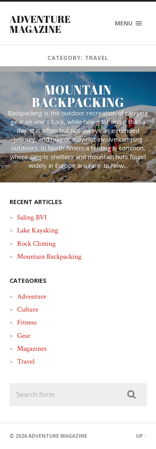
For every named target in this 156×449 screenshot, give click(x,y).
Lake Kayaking (37, 230)
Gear (23, 335)
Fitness (27, 322)
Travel (26, 361)
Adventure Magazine (40, 24)
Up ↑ (141, 435)
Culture (27, 309)
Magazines (32, 348)
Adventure (31, 296)
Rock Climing (36, 243)
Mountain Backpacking (49, 256)
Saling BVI (32, 217)
